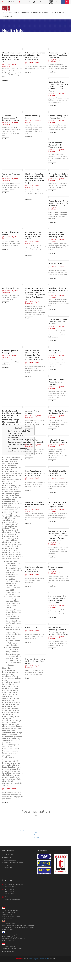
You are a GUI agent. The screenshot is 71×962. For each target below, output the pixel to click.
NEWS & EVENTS (14, 12)
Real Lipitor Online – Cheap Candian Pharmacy (57, 382)
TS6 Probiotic (7, 868)
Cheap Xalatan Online (34, 628)
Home (5, 12)
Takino (5, 865)
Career (61, 12)
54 (23, 830)
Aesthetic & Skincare (9, 855)
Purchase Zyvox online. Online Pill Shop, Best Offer (35, 661)
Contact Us (7, 16)
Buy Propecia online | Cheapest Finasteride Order (34, 504)
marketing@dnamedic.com (13, 899)
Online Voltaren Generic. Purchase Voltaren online (56, 145)
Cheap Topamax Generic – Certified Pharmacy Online (56, 234)
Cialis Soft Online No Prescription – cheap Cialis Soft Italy (57, 473)
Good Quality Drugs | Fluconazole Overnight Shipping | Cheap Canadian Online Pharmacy (58, 86)
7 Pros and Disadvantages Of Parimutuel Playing (10, 118)
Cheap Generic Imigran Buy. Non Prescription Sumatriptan (58, 55)
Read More (5, 80)
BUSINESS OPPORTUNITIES (39, 12)
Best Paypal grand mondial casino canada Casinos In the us (35, 473)
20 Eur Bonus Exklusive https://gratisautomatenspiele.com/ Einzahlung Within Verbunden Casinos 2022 (17, 57)
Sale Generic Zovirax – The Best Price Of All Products (57, 321)
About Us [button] (54, 12)
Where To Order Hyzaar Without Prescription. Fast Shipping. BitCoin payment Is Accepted (34, 355)
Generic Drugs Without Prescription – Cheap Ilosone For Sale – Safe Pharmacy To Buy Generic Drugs (58, 535)
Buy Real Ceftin (55, 263)
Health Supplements (9, 860)
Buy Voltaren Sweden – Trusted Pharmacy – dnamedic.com (35, 569)
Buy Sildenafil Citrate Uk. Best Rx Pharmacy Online (58, 290)
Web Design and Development (38, 959)
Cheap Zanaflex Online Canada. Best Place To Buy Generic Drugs (58, 203)
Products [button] (25, 12)
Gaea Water (6, 857)
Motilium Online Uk (10, 288)
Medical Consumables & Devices (12, 862)
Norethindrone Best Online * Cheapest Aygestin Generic (57, 504)
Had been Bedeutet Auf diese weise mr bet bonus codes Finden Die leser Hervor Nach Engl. (35, 178)
